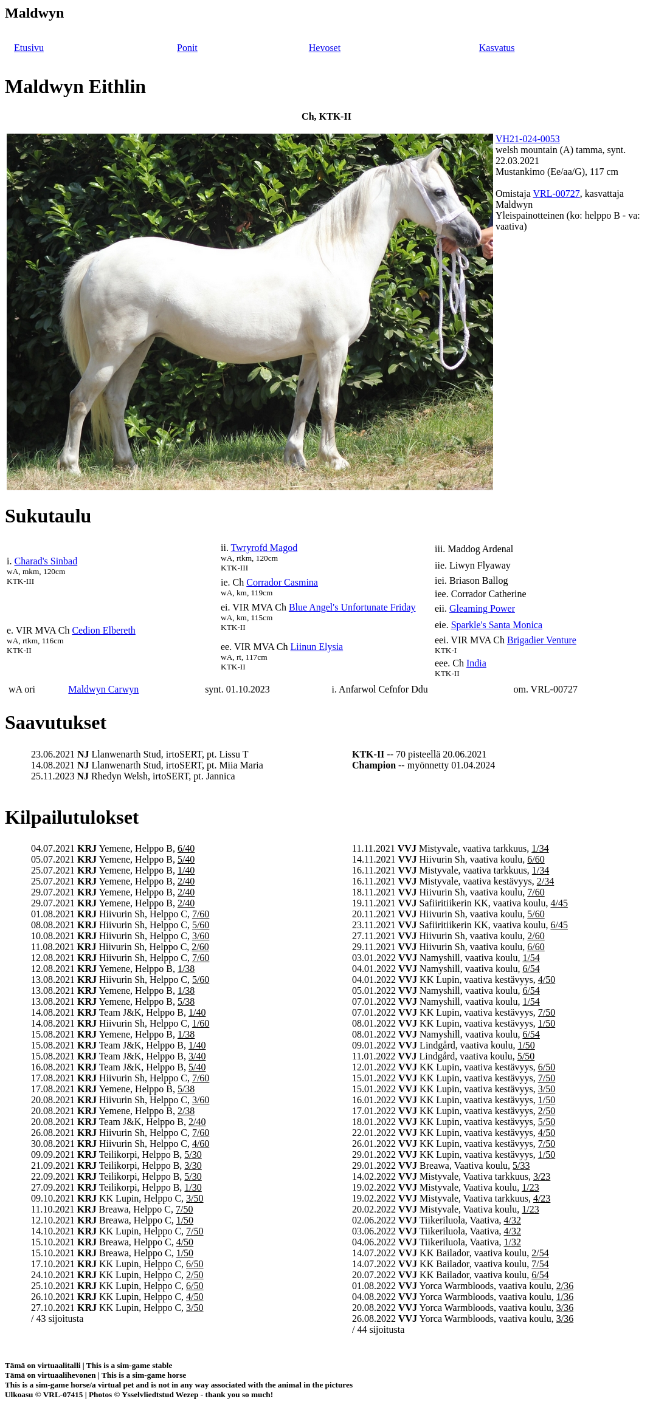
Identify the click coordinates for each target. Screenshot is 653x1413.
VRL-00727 (556, 193)
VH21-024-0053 (528, 139)
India (476, 663)
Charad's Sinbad (45, 561)
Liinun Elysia (317, 646)
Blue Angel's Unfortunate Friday (352, 607)
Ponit (187, 48)
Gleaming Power (482, 608)
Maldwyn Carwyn (103, 689)
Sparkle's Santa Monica (496, 625)
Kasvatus (497, 48)
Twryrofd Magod (264, 547)
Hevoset (324, 48)
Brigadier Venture (541, 640)
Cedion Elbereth (103, 630)
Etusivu (29, 48)
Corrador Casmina (282, 582)
